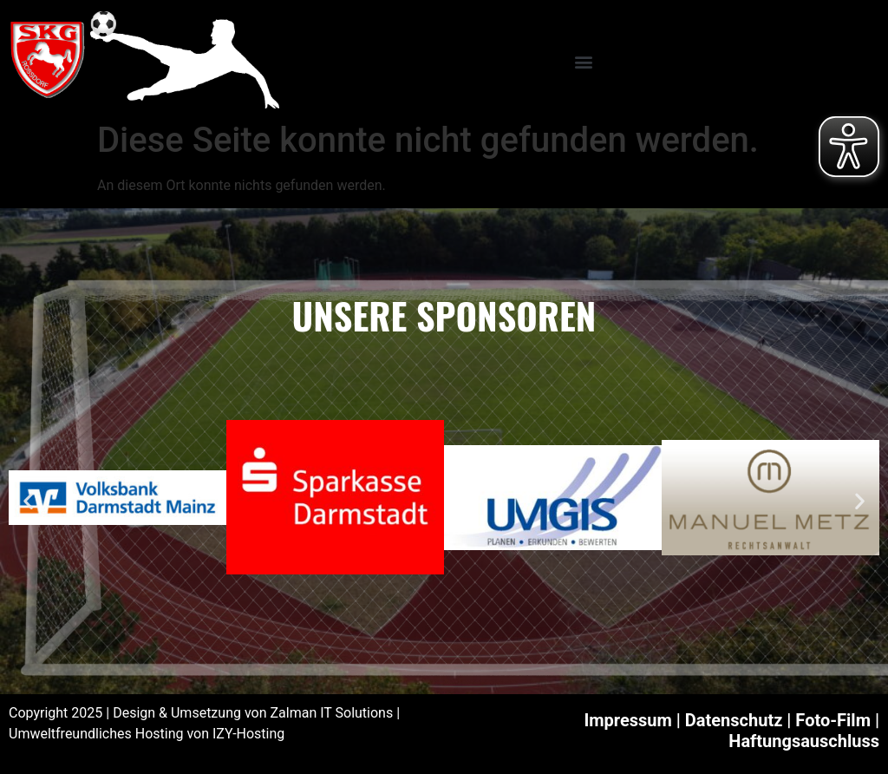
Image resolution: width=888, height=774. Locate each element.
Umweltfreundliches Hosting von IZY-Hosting (146, 733)
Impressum (627, 720)
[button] (583, 61)
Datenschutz (734, 720)
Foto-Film (833, 720)
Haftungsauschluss (803, 741)
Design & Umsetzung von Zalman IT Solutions (253, 713)
